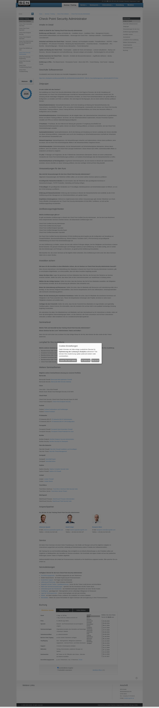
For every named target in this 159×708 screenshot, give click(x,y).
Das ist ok (95, 360)
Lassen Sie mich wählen (68, 360)
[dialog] (79, 353)
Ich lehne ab (85, 360)
